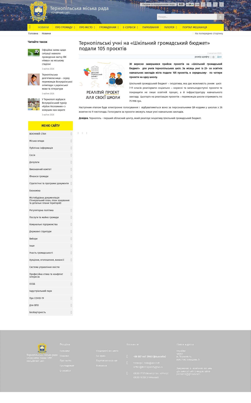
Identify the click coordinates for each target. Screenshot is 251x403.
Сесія (32, 155)
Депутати (34, 162)
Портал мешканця (106, 360)
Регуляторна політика (41, 210)
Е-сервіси (65, 370)
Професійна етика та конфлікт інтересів (46, 275)
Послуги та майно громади (44, 217)
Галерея (101, 355)
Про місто (65, 360)
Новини (46, 33)
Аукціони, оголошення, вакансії (46, 259)
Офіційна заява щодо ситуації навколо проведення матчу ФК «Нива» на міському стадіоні (54, 57)
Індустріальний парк (40, 291)
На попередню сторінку (209, 33)
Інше (32, 245)
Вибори (33, 238)
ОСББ (32, 284)
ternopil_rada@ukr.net (146, 363)
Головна (33, 33)
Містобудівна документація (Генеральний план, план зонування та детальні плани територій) (49, 200)
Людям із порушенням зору (158, 4)
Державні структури (40, 231)
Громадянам (67, 365)
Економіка (34, 190)
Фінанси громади (38, 176)
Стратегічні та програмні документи (49, 183)
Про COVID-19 (36, 298)
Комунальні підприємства (43, 224)
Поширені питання (107, 350)
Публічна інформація (41, 148)
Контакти (101, 365)
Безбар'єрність (37, 312)
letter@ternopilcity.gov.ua (148, 367)
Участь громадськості (41, 252)
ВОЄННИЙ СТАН (37, 133)
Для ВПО (34, 305)
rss (197, 4)
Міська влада (36, 140)
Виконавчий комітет (40, 169)
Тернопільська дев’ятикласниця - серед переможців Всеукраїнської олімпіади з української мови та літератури (57, 81)
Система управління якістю (44, 267)
